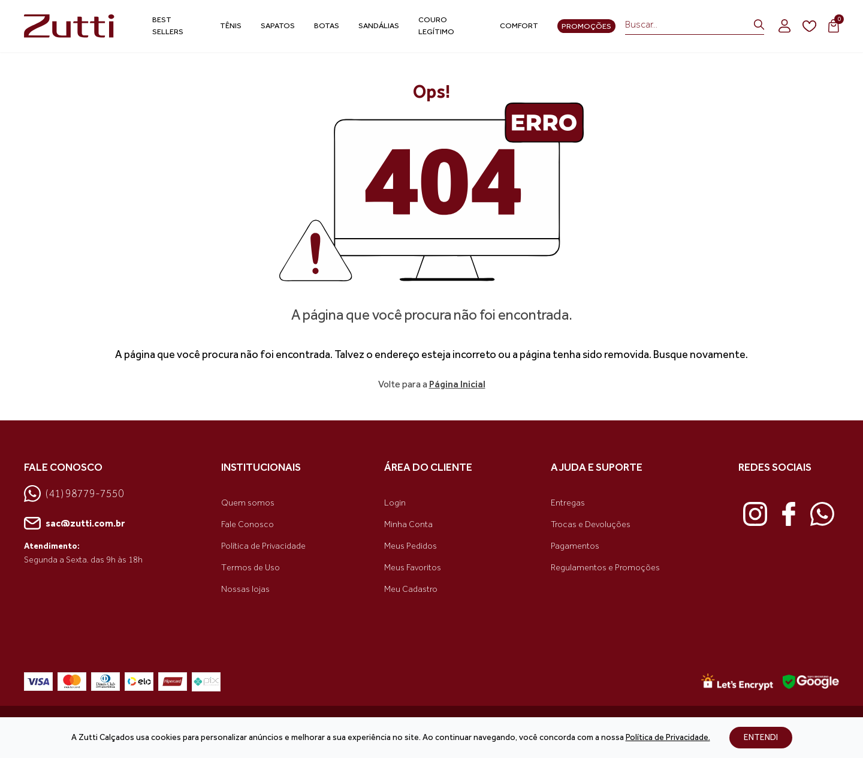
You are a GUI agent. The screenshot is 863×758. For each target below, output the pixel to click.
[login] (784, 25)
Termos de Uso (250, 568)
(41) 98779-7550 (74, 493)
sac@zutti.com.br (74, 523)
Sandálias (378, 25)
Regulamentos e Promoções (605, 568)
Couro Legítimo (436, 25)
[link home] (71, 26)
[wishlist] (809, 26)
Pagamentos (575, 546)
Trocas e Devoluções (590, 524)
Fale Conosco (247, 524)
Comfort (519, 25)
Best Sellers (167, 25)
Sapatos (278, 25)
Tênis (231, 25)
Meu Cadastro (410, 589)
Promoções (586, 26)
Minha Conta (408, 524)
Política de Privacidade (263, 546)
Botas (326, 25)
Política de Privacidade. (668, 737)
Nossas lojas (245, 589)
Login (395, 503)
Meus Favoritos (412, 568)
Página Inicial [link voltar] (457, 384)
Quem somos (247, 503)
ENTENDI (761, 737)
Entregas (568, 503)
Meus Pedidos (410, 546)
